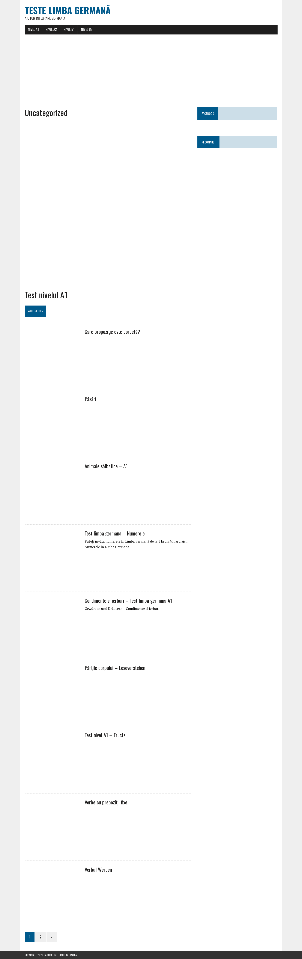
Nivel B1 (68, 29)
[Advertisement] (151, 71)
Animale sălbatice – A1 (106, 466)
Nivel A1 (33, 29)
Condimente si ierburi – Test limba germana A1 (128, 600)
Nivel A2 (51, 29)
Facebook (208, 113)
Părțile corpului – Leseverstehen (115, 667)
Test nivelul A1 (46, 295)
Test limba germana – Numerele (115, 533)
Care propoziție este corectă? (112, 331)
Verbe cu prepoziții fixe (106, 802)
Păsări (90, 399)
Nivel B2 (86, 29)
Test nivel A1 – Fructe (105, 735)
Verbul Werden (98, 869)
